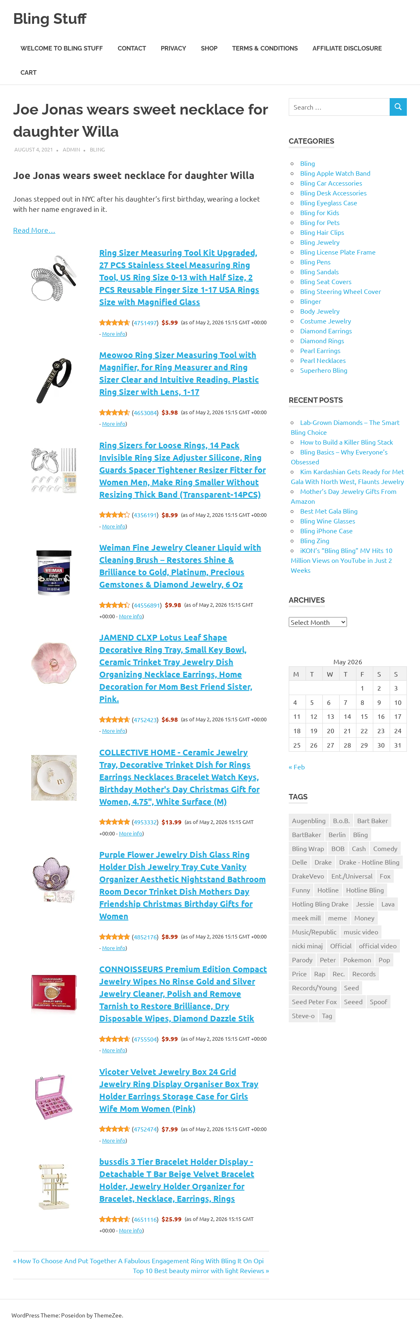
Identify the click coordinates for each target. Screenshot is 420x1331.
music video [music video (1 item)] (361, 931)
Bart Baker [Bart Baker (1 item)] (372, 820)
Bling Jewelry (320, 242)
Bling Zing (314, 540)
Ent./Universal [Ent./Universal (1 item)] (351, 876)
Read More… (34, 229)
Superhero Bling (323, 370)
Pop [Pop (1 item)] (384, 959)
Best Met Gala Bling (329, 511)
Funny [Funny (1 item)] (301, 890)
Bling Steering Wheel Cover (340, 291)
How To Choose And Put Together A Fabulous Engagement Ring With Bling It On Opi (140, 1260)
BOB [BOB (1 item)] (338, 848)
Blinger (310, 301)
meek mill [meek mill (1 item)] (306, 917)
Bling (97, 149)
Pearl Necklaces (323, 360)
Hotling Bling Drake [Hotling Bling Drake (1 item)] (320, 904)
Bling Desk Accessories (333, 192)
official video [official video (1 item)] (378, 945)
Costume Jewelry (325, 321)
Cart (29, 72)
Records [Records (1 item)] (364, 973)
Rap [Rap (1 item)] (319, 973)
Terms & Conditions (265, 48)
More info (114, 333)
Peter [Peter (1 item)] (328, 959)
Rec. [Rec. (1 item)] (339, 973)
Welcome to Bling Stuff (62, 48)
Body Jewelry (320, 311)
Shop (209, 48)
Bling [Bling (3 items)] (360, 834)
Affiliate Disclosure (347, 48)
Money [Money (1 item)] (364, 917)
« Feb (297, 766)
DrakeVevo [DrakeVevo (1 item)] (308, 876)
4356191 (145, 515)
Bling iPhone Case (326, 530)
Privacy (173, 48)
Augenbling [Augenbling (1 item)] (309, 820)
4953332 (145, 822)
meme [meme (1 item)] (337, 917)
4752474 (145, 1129)
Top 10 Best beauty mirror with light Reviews (198, 1270)
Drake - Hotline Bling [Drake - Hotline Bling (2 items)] (369, 862)
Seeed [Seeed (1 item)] (353, 1001)
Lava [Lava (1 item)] (388, 904)
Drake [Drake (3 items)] (323, 862)
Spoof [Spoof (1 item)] (378, 1001)
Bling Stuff (52, 18)
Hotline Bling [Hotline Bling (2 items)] (365, 890)
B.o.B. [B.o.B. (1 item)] (341, 820)
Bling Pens (315, 261)
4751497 (145, 322)
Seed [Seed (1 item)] (351, 987)
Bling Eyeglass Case (328, 202)
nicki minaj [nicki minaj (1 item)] (307, 945)
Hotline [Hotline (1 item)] (328, 890)
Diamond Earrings (326, 330)
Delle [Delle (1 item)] (299, 862)
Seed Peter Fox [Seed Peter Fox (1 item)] (314, 1001)
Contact (132, 48)
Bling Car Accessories (331, 183)
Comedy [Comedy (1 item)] (385, 848)
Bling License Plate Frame (338, 252)
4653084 (145, 412)
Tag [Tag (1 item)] (327, 1015)
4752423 (145, 719)
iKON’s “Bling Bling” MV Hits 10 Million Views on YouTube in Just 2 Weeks (342, 560)
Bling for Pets (320, 222)
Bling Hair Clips (322, 232)
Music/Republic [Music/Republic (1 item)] (314, 931)
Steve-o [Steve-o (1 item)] (303, 1015)
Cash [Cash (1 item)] (359, 848)
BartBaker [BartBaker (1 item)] (306, 834)
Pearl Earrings (320, 350)
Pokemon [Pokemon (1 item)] (357, 959)
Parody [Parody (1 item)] (302, 959)
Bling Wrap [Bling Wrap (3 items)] (308, 848)
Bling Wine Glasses (327, 520)
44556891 (147, 605)
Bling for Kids (319, 212)
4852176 (145, 937)
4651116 (145, 1219)
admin (71, 149)
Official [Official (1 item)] (341, 945)
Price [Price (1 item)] (299, 973)
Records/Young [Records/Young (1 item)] (314, 987)
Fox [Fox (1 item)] (385, 876)
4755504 (145, 1039)
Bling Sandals (319, 271)
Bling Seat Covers (326, 281)
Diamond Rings (322, 340)
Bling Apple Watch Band (335, 173)
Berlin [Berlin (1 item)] (337, 834)
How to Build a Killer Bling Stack (346, 442)
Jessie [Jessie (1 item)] (365, 904)
